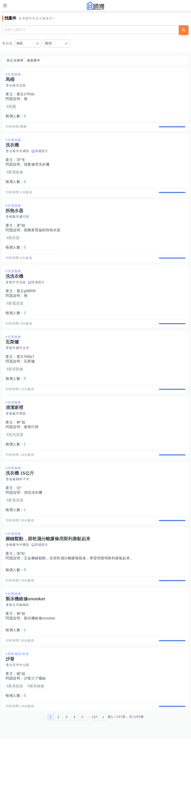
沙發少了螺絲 (35, 720)
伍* (19, 516)
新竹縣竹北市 (19, 366)
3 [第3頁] (67, 763)
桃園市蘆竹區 (19, 226)
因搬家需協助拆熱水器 (42, 239)
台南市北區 (17, 85)
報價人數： (16, 116)
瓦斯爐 (29, 380)
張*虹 (21, 586)
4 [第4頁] (75, 763)
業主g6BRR (26, 305)
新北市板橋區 (19, 642)
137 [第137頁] (95, 763)
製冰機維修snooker (40, 655)
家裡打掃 (31, 450)
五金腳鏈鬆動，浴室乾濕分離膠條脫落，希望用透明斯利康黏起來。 (79, 591)
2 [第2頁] (59, 763)
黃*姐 (21, 235)
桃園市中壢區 (19, 577)
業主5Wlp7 (26, 375)
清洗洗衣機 (33, 520)
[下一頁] (103, 763)
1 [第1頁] (51, 763)
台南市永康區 (19, 155)
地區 (19, 43)
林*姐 (21, 445)
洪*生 (21, 164)
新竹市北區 (17, 296)
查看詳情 (172, 129)
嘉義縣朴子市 (19, 507)
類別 (48, 43)
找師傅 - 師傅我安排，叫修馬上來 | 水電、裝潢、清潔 (95, 6)
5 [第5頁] (83, 763)
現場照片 (41, 155)
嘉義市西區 (17, 437)
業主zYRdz (26, 94)
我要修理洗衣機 (37, 169)
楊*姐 (21, 715)
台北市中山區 (19, 707)
